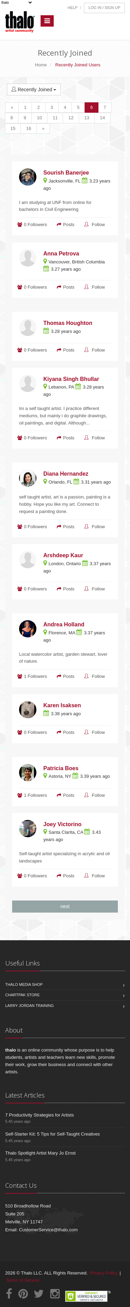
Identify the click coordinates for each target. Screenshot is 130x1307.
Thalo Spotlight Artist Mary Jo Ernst (40, 1153)
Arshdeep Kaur (63, 555)
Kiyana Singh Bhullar (71, 379)
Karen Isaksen (62, 705)
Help (73, 8)
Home (41, 64)
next (64, 906)
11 (55, 117)
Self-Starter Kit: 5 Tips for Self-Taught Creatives (52, 1134)
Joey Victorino (62, 824)
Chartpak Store (22, 995)
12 (70, 117)
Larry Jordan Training (29, 1005)
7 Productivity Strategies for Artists (39, 1115)
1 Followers (35, 676)
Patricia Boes (60, 768)
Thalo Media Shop (24, 984)
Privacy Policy (104, 1273)
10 (39, 117)
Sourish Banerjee (66, 173)
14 (102, 117)
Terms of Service (23, 1280)
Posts (69, 224)
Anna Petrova (61, 253)
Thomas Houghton (67, 323)
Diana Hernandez (65, 474)
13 (86, 117)
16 (28, 128)
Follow (98, 224)
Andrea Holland (63, 624)
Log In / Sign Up (104, 8)
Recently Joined (33, 89)
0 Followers (35, 224)
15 (12, 128)
